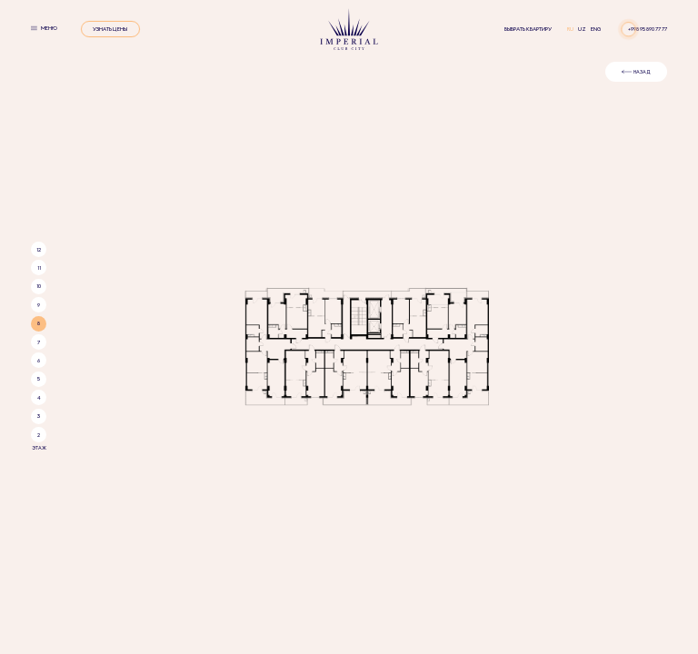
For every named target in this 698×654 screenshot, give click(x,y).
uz (582, 29)
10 (38, 113)
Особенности (281, 394)
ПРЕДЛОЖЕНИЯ (416, 394)
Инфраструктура (349, 394)
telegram (350, 459)
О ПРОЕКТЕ (226, 394)
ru (570, 29)
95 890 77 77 (348, 424)
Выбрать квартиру (528, 29)
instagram (280, 459)
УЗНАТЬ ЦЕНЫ (110, 29)
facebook (316, 459)
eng (596, 29)
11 (39, 95)
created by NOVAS (402, 459)
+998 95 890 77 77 (647, 29)
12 (38, 77)
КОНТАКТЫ (473, 394)
